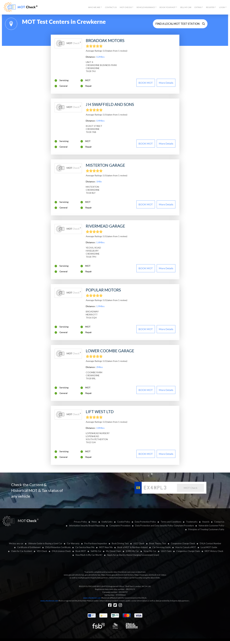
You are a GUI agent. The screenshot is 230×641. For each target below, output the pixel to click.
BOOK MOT (145, 82)
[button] (95, 7)
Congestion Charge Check (183, 543)
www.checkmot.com (92, 598)
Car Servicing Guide (161, 547)
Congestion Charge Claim (188, 551)
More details (166, 82)
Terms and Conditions (171, 521)
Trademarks (191, 521)
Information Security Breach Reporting (87, 525)
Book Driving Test (120, 543)
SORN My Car (132, 551)
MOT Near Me (106, 547)
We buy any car (16, 543)
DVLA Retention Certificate (58, 547)
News (94, 521)
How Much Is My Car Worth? (89, 555)
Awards (205, 521)
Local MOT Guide (209, 547)
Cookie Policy (123, 521)
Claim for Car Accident (21, 551)
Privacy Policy (80, 521)
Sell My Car (185, 7)
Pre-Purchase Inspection (95, 543)
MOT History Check (214, 551)
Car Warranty (73, 543)
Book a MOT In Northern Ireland (132, 547)
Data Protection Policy (145, 521)
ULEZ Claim (166, 551)
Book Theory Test (157, 543)
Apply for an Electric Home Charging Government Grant (133, 555)
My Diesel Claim (113, 551)
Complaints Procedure (119, 525)
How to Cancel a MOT (185, 547)
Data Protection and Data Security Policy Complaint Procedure (164, 525)
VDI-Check (42, 551)
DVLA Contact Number (210, 543)
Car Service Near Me (84, 547)
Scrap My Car (150, 551)
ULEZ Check (138, 543)
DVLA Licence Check (61, 551)
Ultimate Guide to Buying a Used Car (45, 543)
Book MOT (81, 551)
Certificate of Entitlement (29, 547)
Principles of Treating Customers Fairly (206, 529)
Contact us (219, 521)
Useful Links (107, 521)
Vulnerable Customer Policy (211, 525)
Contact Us (111, 7)
